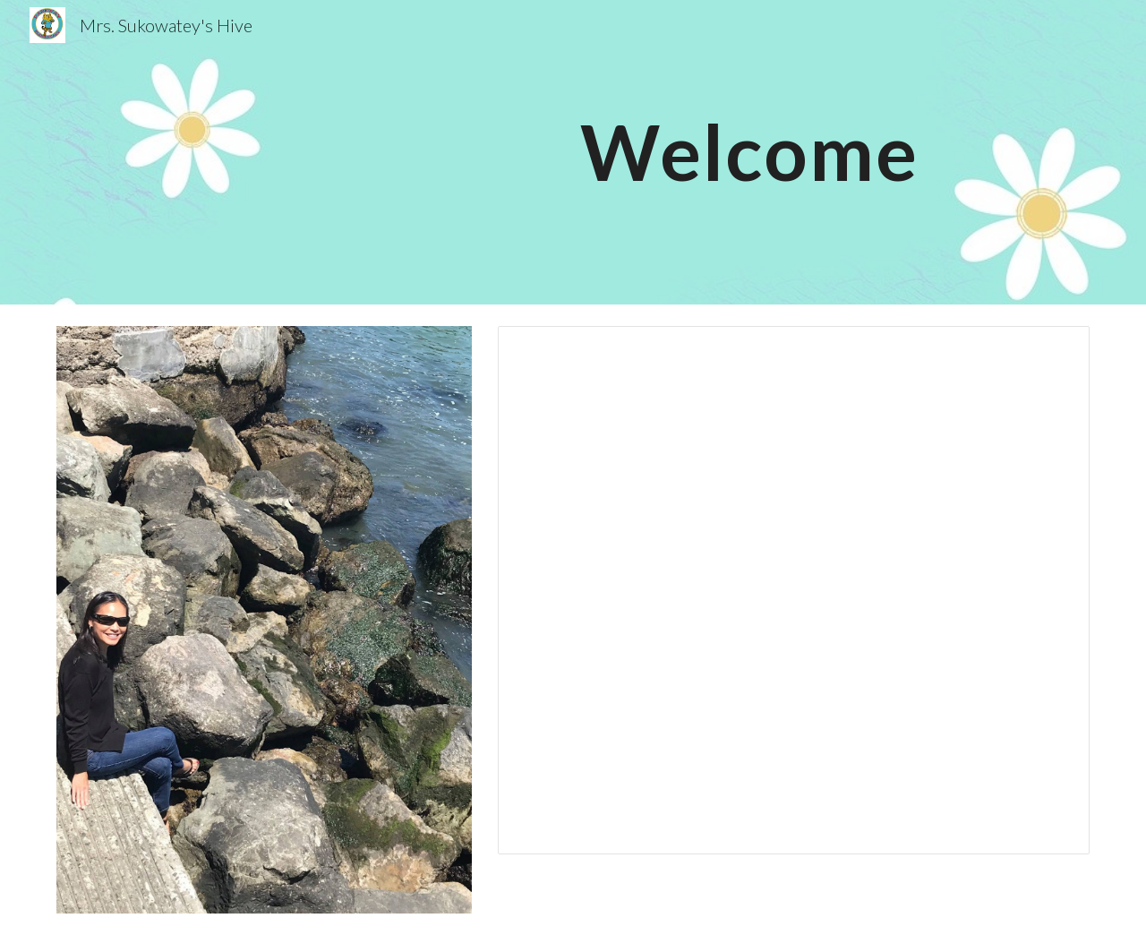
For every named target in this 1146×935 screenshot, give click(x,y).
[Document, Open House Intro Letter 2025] (794, 590)
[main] (749, 152)
